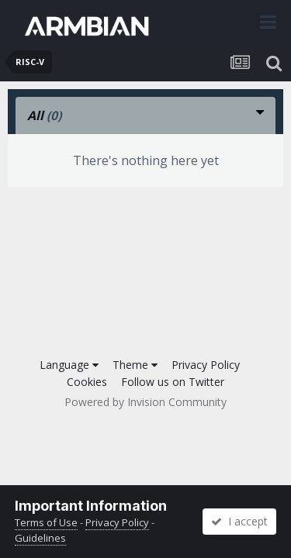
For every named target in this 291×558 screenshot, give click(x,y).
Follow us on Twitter (172, 381)
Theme (135, 364)
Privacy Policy (205, 364)
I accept (239, 521)
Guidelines (40, 538)
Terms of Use (46, 522)
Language (69, 364)
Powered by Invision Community (145, 401)
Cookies (87, 381)
